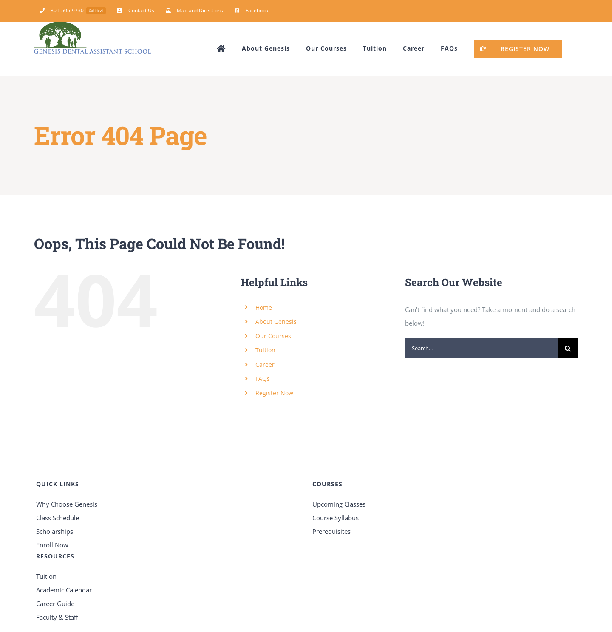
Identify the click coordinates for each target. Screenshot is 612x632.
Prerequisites (331, 531)
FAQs (262, 378)
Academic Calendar (64, 590)
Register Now (274, 393)
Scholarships (54, 531)
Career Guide (55, 603)
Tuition (265, 350)
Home (263, 307)
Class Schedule (57, 517)
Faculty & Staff (57, 617)
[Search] (568, 348)
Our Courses (273, 336)
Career (265, 364)
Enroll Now (52, 545)
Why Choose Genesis (66, 504)
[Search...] (481, 348)
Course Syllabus (335, 517)
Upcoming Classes (339, 504)
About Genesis (276, 321)
